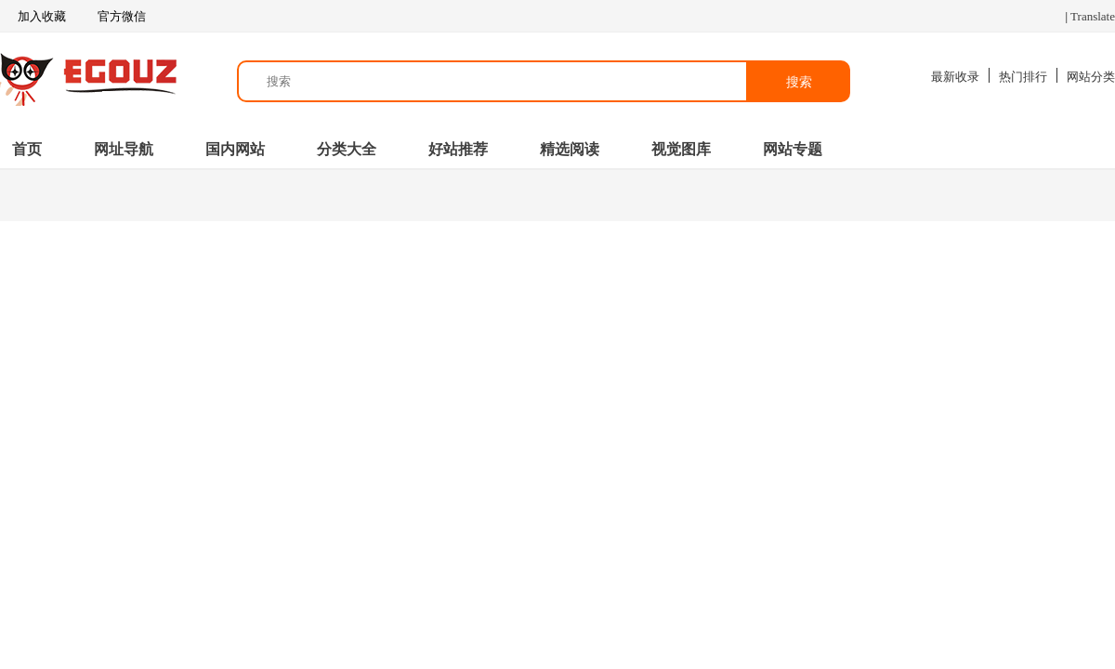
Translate (1092, 16)
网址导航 (123, 149)
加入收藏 (33, 16)
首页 (27, 149)
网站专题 (792, 149)
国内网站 (235, 149)
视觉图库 (681, 149)
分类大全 (346, 149)
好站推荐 (458, 149)
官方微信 (120, 16)
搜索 (799, 81)
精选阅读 (569, 149)
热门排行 (1023, 77)
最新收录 (955, 77)
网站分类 (1091, 77)
